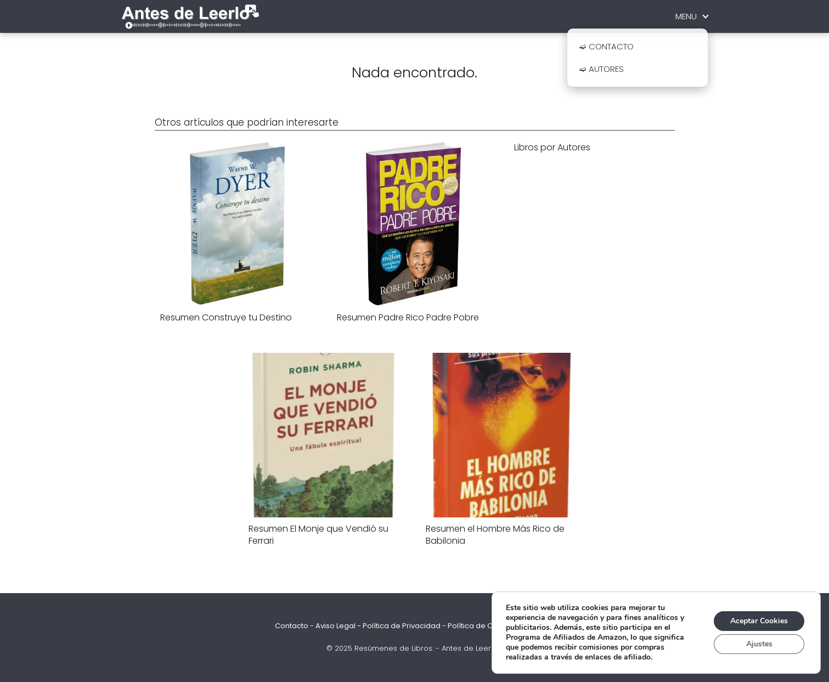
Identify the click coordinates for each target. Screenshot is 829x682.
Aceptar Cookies (759, 621)
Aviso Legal (335, 626)
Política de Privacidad (402, 626)
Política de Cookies (482, 626)
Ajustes (759, 644)
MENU (686, 16)
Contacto (291, 626)
